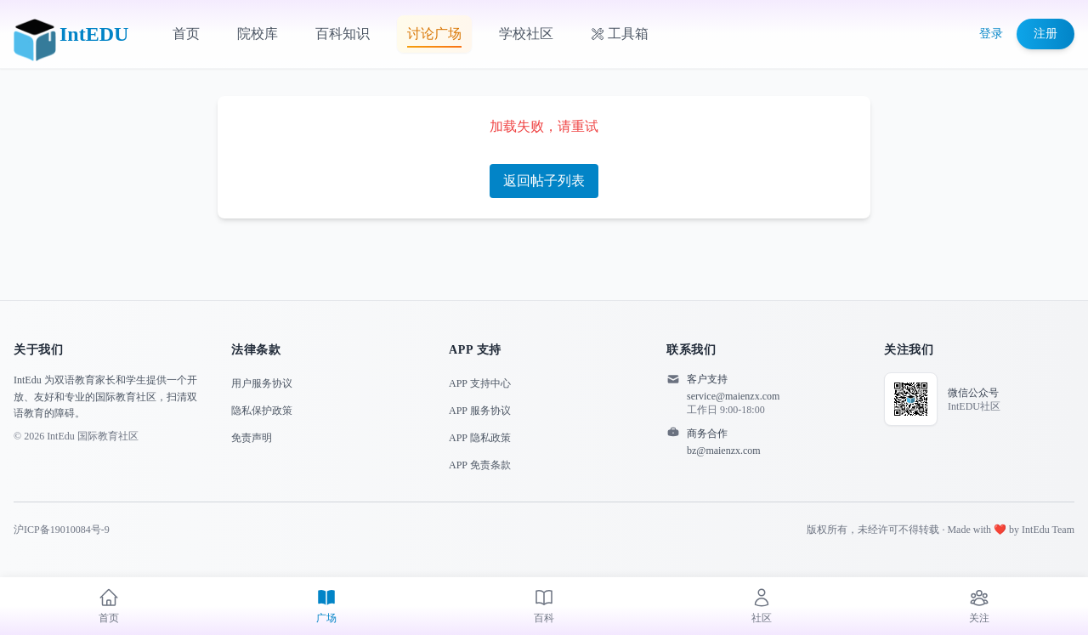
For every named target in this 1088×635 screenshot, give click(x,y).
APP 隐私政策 (480, 438)
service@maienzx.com (733, 396)
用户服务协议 (261, 383)
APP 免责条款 (480, 465)
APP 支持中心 (480, 383)
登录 (991, 33)
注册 (1045, 33)
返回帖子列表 (544, 180)
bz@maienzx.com (724, 450)
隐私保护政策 (261, 411)
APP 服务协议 (480, 411)
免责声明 (251, 438)
